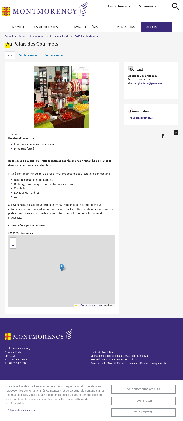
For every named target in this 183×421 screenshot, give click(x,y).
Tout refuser (143, 400)
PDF (176, 132)
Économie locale (59, 36)
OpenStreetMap (95, 305)
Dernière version (28, 55)
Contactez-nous (119, 6)
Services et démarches (31, 36)
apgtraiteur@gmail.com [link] (148, 83)
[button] (62, 267)
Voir (10, 55)
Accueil (9, 36)
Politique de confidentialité (21, 410)
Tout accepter (143, 412)
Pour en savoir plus (141, 118)
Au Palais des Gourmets (88, 36)
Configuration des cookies (143, 388)
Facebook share (162, 136)
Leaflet (79, 305)
